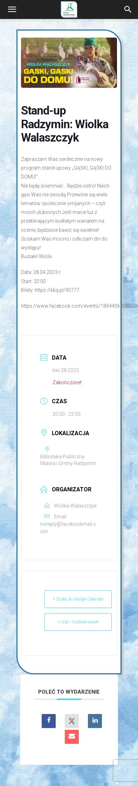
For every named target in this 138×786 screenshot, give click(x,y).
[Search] (128, 9)
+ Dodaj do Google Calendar (78, 599)
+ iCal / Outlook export (78, 622)
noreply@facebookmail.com (68, 527)
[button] (12, 9)
